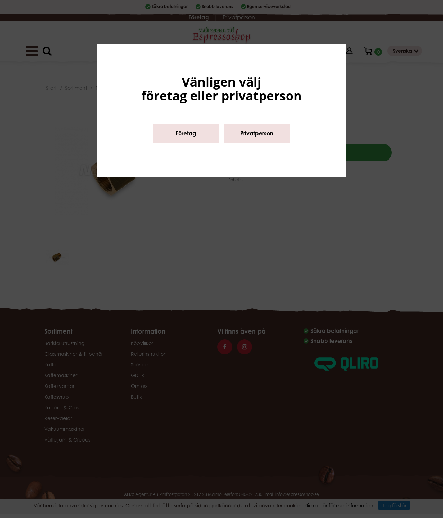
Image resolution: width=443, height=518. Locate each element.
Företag (185, 133)
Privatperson (256, 133)
